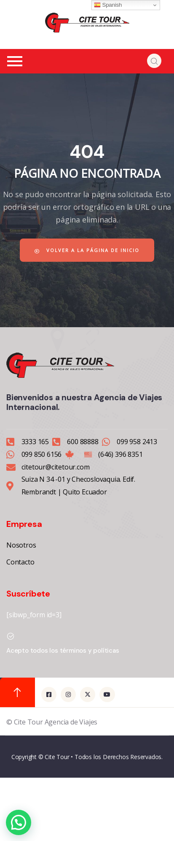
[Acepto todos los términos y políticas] (10, 636)
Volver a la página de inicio (87, 250)
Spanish (108, 5)
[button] (18, 822)
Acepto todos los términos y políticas (62, 650)
